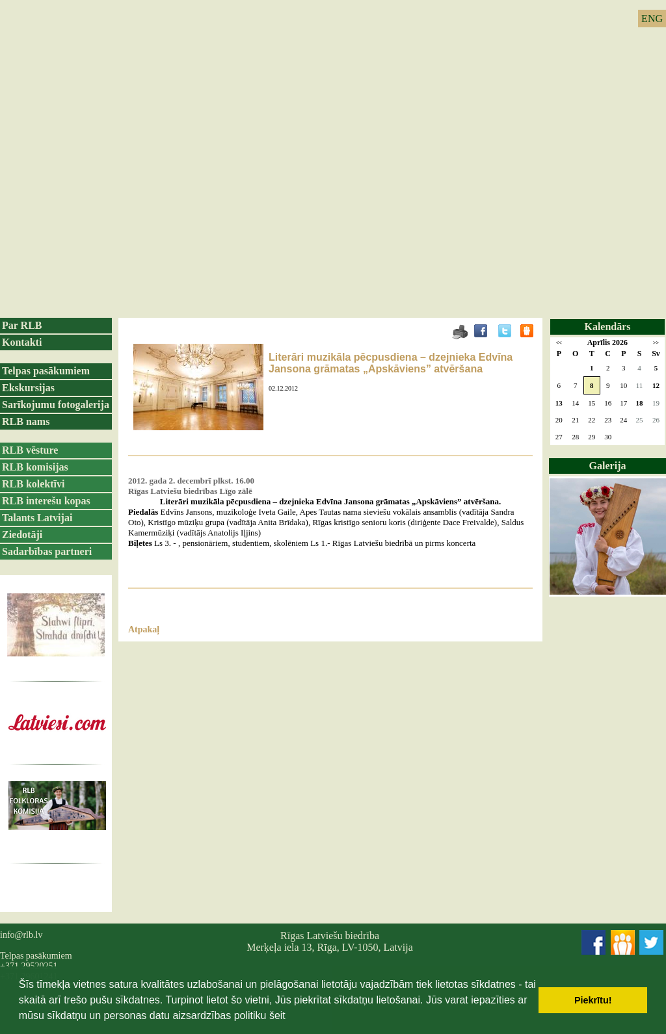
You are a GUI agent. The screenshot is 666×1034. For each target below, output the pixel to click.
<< (559, 343)
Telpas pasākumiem (46, 370)
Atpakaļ (143, 629)
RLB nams (25, 421)
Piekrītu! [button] (593, 1000)
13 (559, 403)
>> (656, 343)
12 (655, 385)
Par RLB (22, 325)
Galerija (607, 465)
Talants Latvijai (37, 517)
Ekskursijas (28, 387)
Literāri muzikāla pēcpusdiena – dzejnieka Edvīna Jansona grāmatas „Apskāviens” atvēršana (391, 363)
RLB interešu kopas (46, 500)
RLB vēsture (30, 450)
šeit (277, 1015)
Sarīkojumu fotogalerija (55, 404)
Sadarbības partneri (47, 551)
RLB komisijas (35, 466)
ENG (652, 18)
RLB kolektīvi (33, 483)
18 (639, 403)
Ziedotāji (22, 534)
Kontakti (22, 342)
